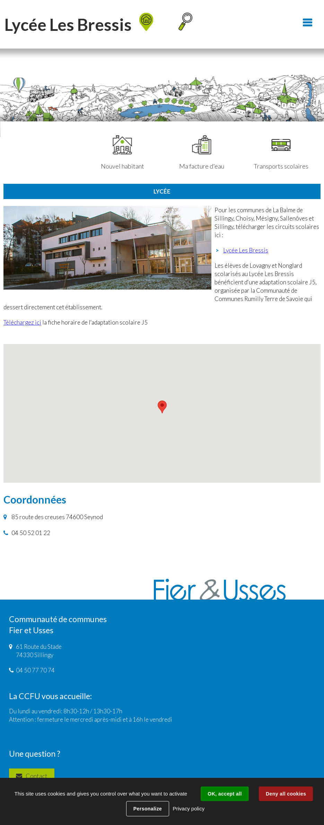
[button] (162, 407)
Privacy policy (188, 808)
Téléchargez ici (22, 322)
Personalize (147, 808)
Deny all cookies (286, 794)
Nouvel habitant (122, 152)
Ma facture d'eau (201, 152)
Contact (36, 776)
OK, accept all (225, 794)
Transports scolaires (281, 152)
